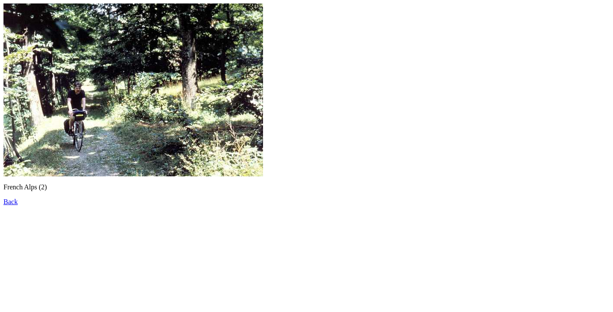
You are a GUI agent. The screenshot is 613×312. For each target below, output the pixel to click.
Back (10, 201)
